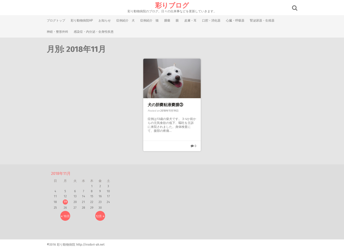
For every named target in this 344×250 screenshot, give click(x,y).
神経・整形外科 (57, 31)
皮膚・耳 (190, 20)
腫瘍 (167, 20)
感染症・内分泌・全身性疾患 (94, 31)
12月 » (100, 216)
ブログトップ (56, 20)
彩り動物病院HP (82, 20)
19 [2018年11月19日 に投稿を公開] (65, 202)
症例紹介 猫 (149, 20)
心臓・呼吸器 (235, 20)
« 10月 (65, 216)
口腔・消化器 (211, 20)
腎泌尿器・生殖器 (262, 20)
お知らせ (105, 20)
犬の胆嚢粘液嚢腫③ (165, 104)
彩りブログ (172, 5)
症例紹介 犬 (125, 20)
